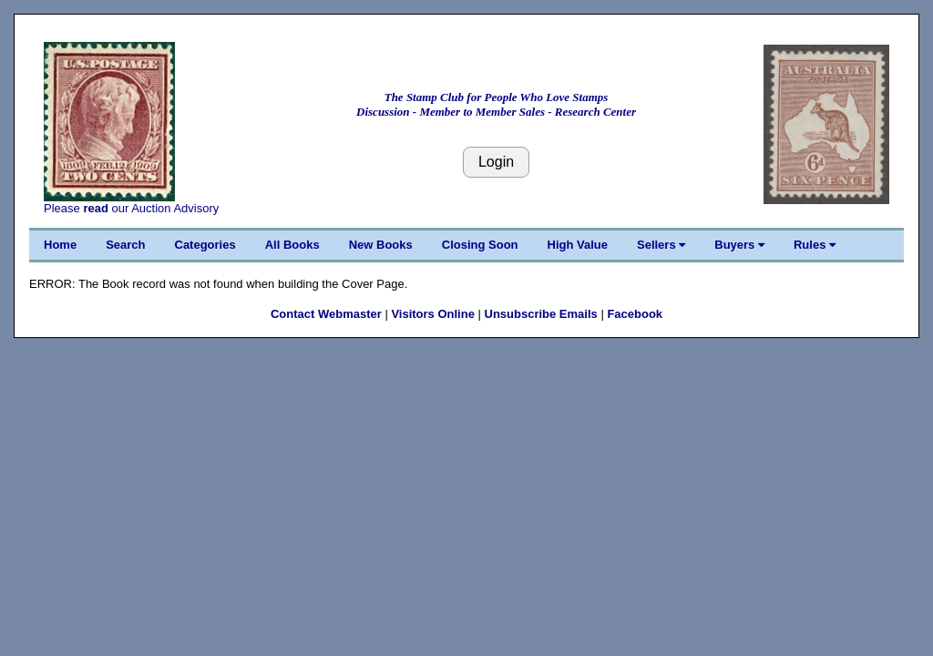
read (95, 208)
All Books (292, 244)
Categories (205, 244)
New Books (381, 244)
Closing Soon (480, 244)
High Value (578, 244)
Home (60, 244)
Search (125, 244)
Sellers (661, 244)
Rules (815, 244)
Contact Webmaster (326, 314)
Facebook (634, 314)
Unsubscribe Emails (541, 314)
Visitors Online (433, 314)
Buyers (739, 244)
